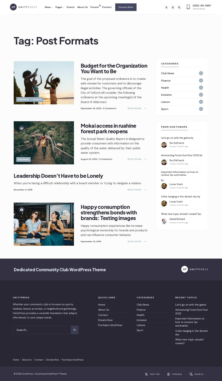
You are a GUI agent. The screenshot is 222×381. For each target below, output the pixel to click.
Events (71, 7)
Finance (37, 99)
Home (101, 304)
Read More (137, 108)
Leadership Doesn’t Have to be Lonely (58, 175)
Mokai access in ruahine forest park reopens (108, 128)
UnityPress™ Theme (56, 373)
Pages (59, 7)
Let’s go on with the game (175, 137)
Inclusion (166, 95)
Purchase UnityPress (110, 325)
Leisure (34, 240)
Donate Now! (126, 7)
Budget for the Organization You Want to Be (114, 68)
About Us (82, 7)
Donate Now (105, 320)
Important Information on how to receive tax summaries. (179, 173)
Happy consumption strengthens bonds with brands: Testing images (109, 212)
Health (165, 87)
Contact (107, 7)
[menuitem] (48, 7)
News (48, 7)
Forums (95, 7)
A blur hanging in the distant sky (179, 196)
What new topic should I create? (179, 214)
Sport (164, 109)
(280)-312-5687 (198, 7)
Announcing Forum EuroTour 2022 (180, 155)
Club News (23, 99)
